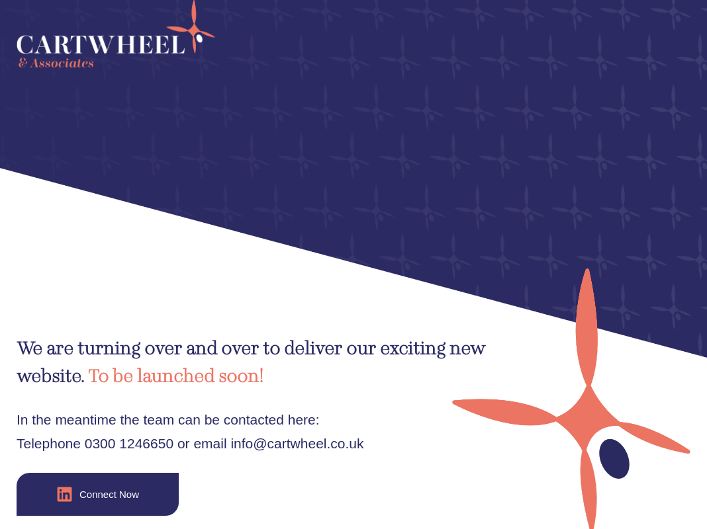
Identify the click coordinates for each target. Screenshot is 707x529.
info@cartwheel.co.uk (296, 443)
